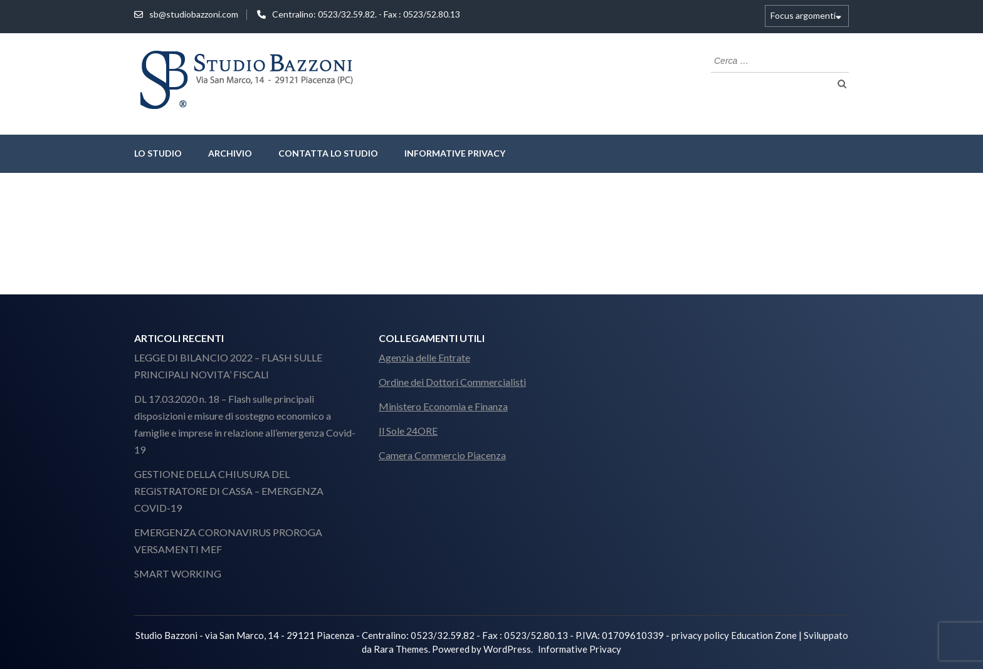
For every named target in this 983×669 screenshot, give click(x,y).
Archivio (230, 153)
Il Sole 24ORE (408, 431)
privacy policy (700, 635)
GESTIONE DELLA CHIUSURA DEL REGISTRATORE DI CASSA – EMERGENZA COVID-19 (228, 491)
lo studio (158, 153)
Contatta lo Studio (328, 153)
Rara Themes (401, 649)
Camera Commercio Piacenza (442, 455)
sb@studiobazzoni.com (193, 14)
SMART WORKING (177, 573)
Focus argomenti (803, 15)
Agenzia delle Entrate (424, 357)
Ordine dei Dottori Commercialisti (452, 382)
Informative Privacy (454, 153)
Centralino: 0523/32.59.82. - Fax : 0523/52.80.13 (366, 14)
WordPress (507, 649)
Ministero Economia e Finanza (443, 406)
